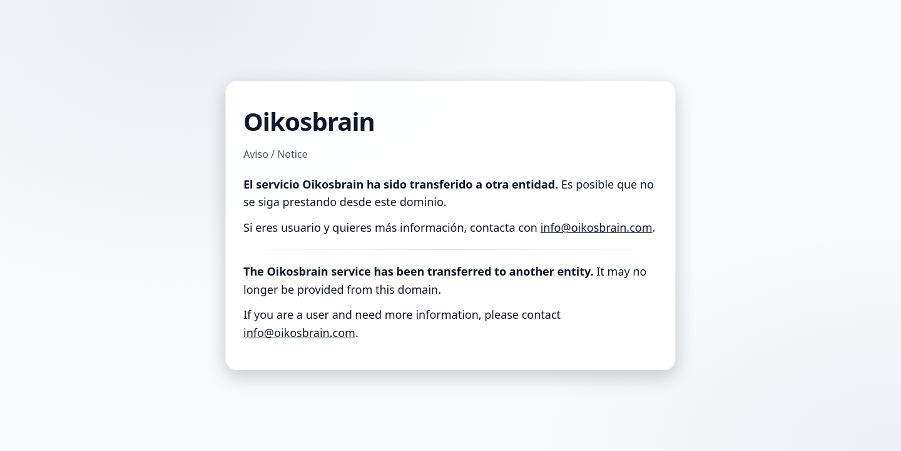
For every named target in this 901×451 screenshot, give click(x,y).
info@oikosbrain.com (597, 227)
